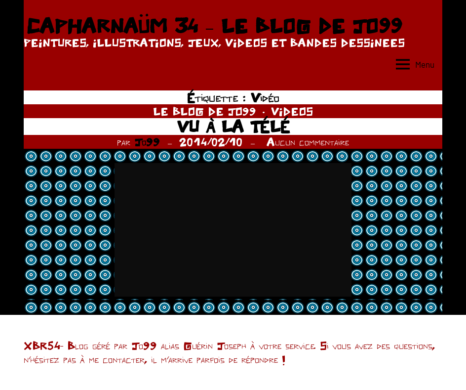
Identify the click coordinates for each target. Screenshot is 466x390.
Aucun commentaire (308, 142)
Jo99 (147, 142)
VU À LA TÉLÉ (233, 126)
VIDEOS (292, 111)
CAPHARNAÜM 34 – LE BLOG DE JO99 (214, 26)
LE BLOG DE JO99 (204, 111)
